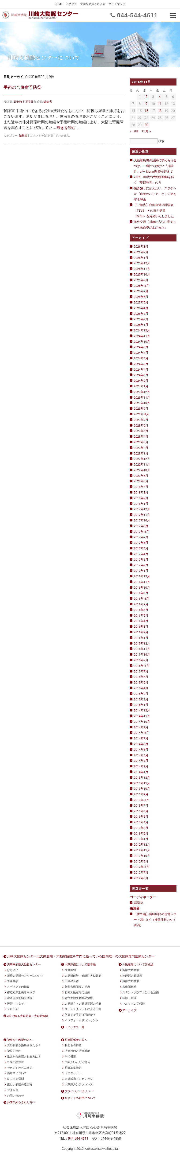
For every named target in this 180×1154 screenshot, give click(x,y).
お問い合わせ (15, 1095)
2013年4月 (141, 822)
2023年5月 (141, 431)
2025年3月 (141, 313)
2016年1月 (141, 638)
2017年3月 (141, 559)
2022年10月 (142, 470)
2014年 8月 (141, 732)
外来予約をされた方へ (21, 1102)
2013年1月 (141, 839)
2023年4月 (141, 436)
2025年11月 (142, 269)
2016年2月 (141, 632)
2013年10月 (142, 788)
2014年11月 (142, 716)
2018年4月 (141, 487)
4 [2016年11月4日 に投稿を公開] (160, 97)
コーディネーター (143, 897)
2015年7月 (141, 671)
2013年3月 (141, 828)
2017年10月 (142, 520)
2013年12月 (142, 777)
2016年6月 (141, 610)
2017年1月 (141, 570)
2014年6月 (141, 744)
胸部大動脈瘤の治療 (77, 986)
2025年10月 (142, 274)
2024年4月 (141, 369)
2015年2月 (141, 699)
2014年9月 (141, 727)
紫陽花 (138, 903)
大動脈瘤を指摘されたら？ (24, 1045)
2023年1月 (141, 453)
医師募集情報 (73, 1067)
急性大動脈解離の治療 (79, 998)
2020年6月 (141, 476)
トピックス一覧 (74, 1027)
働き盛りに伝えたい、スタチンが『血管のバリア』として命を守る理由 (155, 194)
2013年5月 (141, 816)
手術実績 (12, 981)
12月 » (146, 131)
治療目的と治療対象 (77, 1051)
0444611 (137, 15)
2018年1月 (141, 503)
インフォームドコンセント (81, 1020)
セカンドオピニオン (19, 1067)
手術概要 (70, 1056)
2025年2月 (141, 319)
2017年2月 (141, 565)
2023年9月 (141, 408)
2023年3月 (141, 442)
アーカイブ (129, 1010)
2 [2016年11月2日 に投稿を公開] (146, 97)
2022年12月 (142, 459)
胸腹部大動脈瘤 (132, 975)
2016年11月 (142, 582)
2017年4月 (141, 554)
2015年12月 (142, 643)
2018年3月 (141, 492)
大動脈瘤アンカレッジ (79, 1078)
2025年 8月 (141, 286)
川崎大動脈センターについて (25, 975)
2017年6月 (141, 542)
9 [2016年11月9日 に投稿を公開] (146, 104)
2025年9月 (141, 280)
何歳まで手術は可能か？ (80, 1014)
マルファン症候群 (133, 1003)
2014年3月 (141, 760)
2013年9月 (141, 794)
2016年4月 (141, 621)
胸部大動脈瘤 (130, 970)
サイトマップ (117, 4)
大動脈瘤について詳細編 (137, 964)
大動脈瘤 (70, 970)
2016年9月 (141, 593)
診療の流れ (14, 1051)
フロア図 (12, 1009)
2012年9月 (141, 861)
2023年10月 (142, 403)
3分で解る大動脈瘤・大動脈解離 (27, 1016)
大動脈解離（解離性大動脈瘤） (84, 975)
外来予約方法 (15, 1062)
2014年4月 (141, 755)
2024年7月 (141, 352)
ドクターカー (73, 1073)
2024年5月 (141, 364)
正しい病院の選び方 (19, 1084)
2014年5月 (141, 749)
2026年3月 (141, 246)
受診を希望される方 (92, 4)
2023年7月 (141, 420)
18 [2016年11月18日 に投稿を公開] (159, 111)
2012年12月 (142, 844)
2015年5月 (141, 682)
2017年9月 (141, 526)
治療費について (17, 1073)
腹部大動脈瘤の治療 (77, 992)
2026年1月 (141, 258)
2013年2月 (141, 833)
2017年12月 (142, 509)
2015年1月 (141, 705)
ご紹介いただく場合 (77, 1062)
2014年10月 (142, 721)
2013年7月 (141, 805)
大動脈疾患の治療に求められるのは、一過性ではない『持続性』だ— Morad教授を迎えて (155, 166)
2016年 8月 (141, 598)
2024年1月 (141, 386)
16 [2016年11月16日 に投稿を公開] (146, 111)
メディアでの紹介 (18, 986)
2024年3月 (141, 375)
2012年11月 (142, 850)
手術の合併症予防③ (22, 87)
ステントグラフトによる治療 (83, 1009)
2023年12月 (142, 392)
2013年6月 (141, 811)
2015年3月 (141, 694)
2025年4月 (141, 308)
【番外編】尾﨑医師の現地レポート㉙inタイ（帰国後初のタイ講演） (155, 919)
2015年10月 (142, 654)
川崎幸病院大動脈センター (24, 964)
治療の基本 (72, 981)
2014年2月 (141, 766)
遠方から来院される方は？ (24, 1056)
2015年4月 (141, 688)
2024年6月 (141, 358)
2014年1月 (141, 772)
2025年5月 (141, 302)
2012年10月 (142, 856)
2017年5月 (141, 548)
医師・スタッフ (17, 1003)
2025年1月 (141, 324)
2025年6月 (141, 297)
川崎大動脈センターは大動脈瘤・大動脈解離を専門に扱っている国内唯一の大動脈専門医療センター (81, 956)
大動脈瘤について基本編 (80, 964)
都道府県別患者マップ (21, 992)
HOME (59, 4)
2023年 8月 (141, 414)
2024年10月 (142, 341)
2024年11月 (142, 336)
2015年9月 (141, 660)
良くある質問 (15, 1078)
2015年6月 (141, 677)
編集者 (48, 101)
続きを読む (68, 127)
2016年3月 (141, 626)
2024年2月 (141, 380)
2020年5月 (141, 481)
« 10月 (134, 131)
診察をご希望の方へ (19, 1039)
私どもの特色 (73, 1045)
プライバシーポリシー (79, 1091)
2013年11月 (142, 783)
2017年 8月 (141, 531)
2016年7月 (141, 604)
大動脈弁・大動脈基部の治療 (83, 1003)
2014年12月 (142, 710)
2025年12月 (142, 263)
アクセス (71, 4)
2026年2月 (141, 252)
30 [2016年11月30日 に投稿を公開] (146, 125)
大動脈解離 (129, 986)
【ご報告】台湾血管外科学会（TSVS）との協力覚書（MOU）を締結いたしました (154, 210)
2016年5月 (141, 615)
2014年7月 (141, 738)
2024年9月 (141, 347)
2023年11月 (142, 397)
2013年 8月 (141, 800)
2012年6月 (141, 878)
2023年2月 (141, 448)
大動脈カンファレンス (79, 1084)
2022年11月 (142, 464)
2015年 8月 (141, 666)
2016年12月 (142, 576)
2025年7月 (141, 291)
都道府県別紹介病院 (19, 998)
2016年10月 (142, 587)
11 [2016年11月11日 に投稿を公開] (159, 104)
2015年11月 (142, 649)
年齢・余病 (129, 998)
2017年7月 (141, 537)
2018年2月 (141, 498)
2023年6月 (141, 425)
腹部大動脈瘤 (130, 981)
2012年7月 (141, 872)
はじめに (12, 970)
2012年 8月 (141, 867)
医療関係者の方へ (76, 1039)
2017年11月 (142, 515)
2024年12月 (142, 330)
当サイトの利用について (80, 1098)
